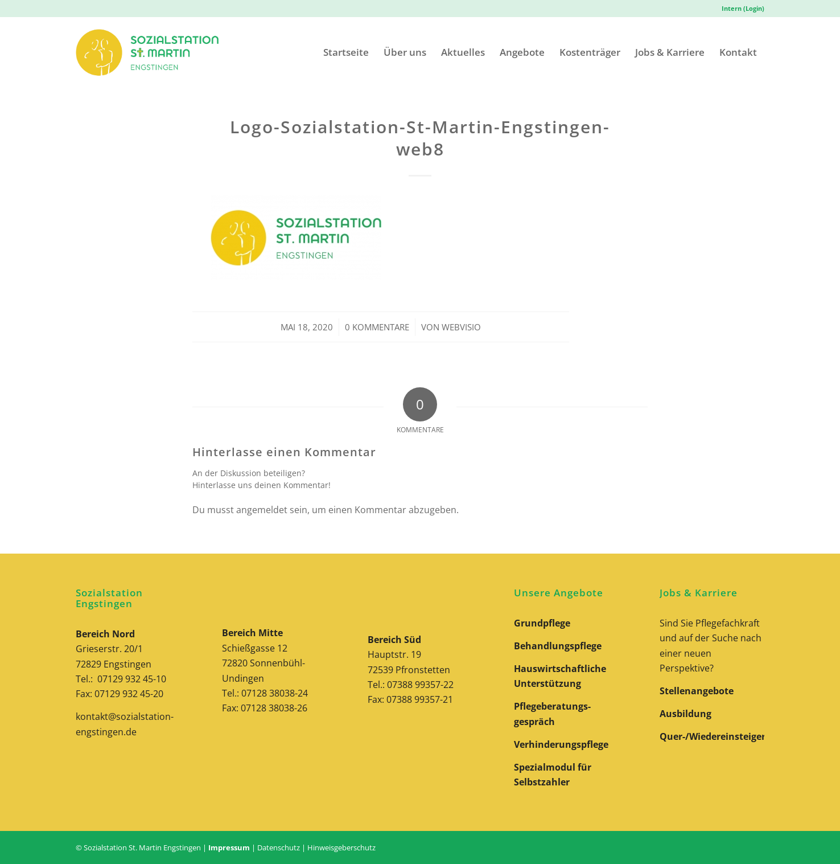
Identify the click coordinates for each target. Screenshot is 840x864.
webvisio (461, 327)
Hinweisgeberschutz (341, 847)
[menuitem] (740, 8)
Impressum (229, 847)
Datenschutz (278, 847)
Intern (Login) (743, 8)
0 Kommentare (377, 327)
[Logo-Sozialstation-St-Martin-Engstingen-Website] (147, 52)
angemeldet (261, 509)
